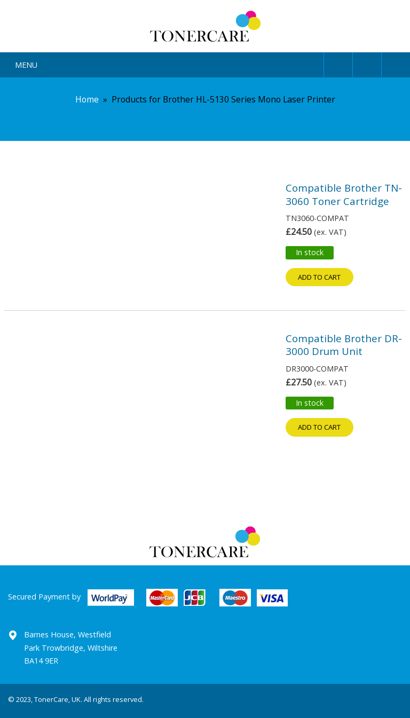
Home (87, 99)
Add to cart (319, 277)
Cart (396, 62)
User (338, 62)
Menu (26, 65)
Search (367, 62)
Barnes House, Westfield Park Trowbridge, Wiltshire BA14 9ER (70, 647)
